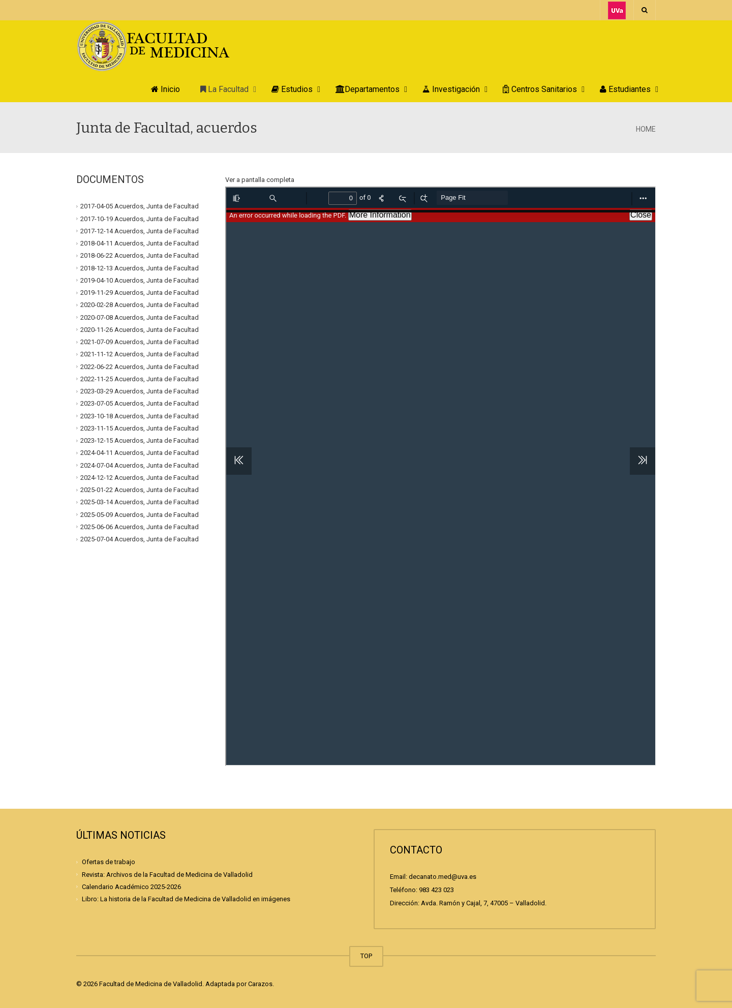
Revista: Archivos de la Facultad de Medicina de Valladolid (167, 874)
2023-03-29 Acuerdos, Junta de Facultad (139, 391)
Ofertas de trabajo (108, 862)
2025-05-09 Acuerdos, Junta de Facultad (139, 514)
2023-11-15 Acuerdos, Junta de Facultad (139, 428)
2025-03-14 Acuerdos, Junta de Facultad (139, 502)
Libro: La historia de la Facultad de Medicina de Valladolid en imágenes (186, 899)
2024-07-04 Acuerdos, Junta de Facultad (139, 465)
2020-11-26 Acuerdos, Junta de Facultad (139, 329)
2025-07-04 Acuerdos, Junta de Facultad (139, 539)
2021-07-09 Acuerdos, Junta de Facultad (139, 342)
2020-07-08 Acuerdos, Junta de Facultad (139, 317)
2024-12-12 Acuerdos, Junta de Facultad (139, 477)
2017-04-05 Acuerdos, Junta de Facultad (139, 206)
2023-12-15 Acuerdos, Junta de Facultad (139, 440)
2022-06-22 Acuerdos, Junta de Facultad (139, 366)
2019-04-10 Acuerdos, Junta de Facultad (139, 280)
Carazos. (261, 984)
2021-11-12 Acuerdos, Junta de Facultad (139, 354)
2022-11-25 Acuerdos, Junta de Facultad (139, 379)
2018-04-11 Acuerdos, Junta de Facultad (139, 243)
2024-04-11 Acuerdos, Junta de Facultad (139, 452)
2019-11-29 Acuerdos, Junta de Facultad (139, 292)
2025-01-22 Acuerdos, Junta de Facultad (139, 490)
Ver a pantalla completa (259, 180)
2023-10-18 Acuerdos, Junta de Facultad (139, 415)
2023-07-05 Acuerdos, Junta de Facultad (139, 403)
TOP (366, 956)
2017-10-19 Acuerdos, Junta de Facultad (139, 218)
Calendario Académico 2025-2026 (131, 887)
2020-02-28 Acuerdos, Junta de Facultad (139, 305)
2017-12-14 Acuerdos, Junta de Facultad (139, 231)
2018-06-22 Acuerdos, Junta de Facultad (139, 255)
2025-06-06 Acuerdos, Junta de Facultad (139, 527)
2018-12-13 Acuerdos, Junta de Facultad (139, 267)
